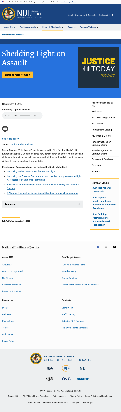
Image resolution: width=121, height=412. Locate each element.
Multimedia (7, 334)
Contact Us (80, 15)
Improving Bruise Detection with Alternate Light (31, 171)
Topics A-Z (103, 15)
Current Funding (69, 278)
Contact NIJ (67, 307)
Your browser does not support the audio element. (22, 115)
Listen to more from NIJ (17, 74)
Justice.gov (88, 402)
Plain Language (59, 396)
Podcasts (6, 314)
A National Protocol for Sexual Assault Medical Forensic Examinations (42, 193)
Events (5, 307)
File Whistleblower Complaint (36, 396)
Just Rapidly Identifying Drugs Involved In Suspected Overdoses (104, 202)
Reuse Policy (8, 341)
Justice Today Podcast (21, 144)
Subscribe (92, 15)
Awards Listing (69, 271)
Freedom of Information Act (55, 402)
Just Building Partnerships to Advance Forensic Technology (101, 219)
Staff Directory (69, 314)
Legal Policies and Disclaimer (98, 396)
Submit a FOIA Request (73, 321)
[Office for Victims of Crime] (66, 381)
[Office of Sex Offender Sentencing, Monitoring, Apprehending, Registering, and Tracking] (83, 380)
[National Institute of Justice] (82, 370)
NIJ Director (7, 278)
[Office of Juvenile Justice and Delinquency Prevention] (49, 381)
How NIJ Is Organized (12, 271)
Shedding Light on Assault (16, 109)
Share (114, 17)
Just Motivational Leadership (101, 189)
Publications (8, 321)
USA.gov (75, 402)
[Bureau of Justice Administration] (50, 370)
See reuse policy (10, 138)
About (70, 15)
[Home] (29, 14)
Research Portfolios (11, 284)
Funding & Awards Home (73, 264)
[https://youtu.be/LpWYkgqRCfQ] (5, 129)
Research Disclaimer (12, 291)
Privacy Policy (75, 396)
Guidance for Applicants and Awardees (80, 284)
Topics (5, 327)
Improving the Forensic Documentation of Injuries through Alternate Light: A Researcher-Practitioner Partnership (44, 178)
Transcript (10, 204)
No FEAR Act (34, 402)
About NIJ (7, 264)
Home (4, 34)
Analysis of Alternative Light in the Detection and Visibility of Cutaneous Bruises (43, 186)
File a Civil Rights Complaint (75, 327)
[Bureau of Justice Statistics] (66, 372)
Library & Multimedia (16, 34)
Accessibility (13, 396)
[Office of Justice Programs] (8, 14)
